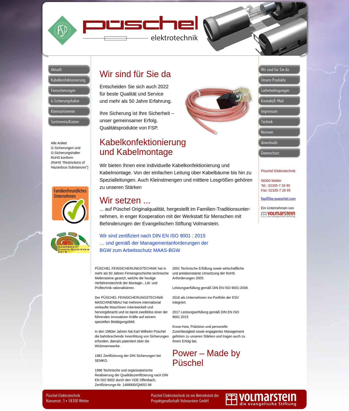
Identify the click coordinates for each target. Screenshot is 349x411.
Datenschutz (270, 153)
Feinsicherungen (63, 91)
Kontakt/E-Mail (272, 101)
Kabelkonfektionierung (68, 80)
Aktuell (56, 70)
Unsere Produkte (273, 80)
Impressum (269, 111)
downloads (269, 143)
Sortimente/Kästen (65, 122)
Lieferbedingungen (275, 91)
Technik (267, 122)
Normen (267, 132)
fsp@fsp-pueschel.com (278, 199)
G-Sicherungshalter (65, 101)
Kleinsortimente (63, 111)
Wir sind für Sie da (275, 70)
